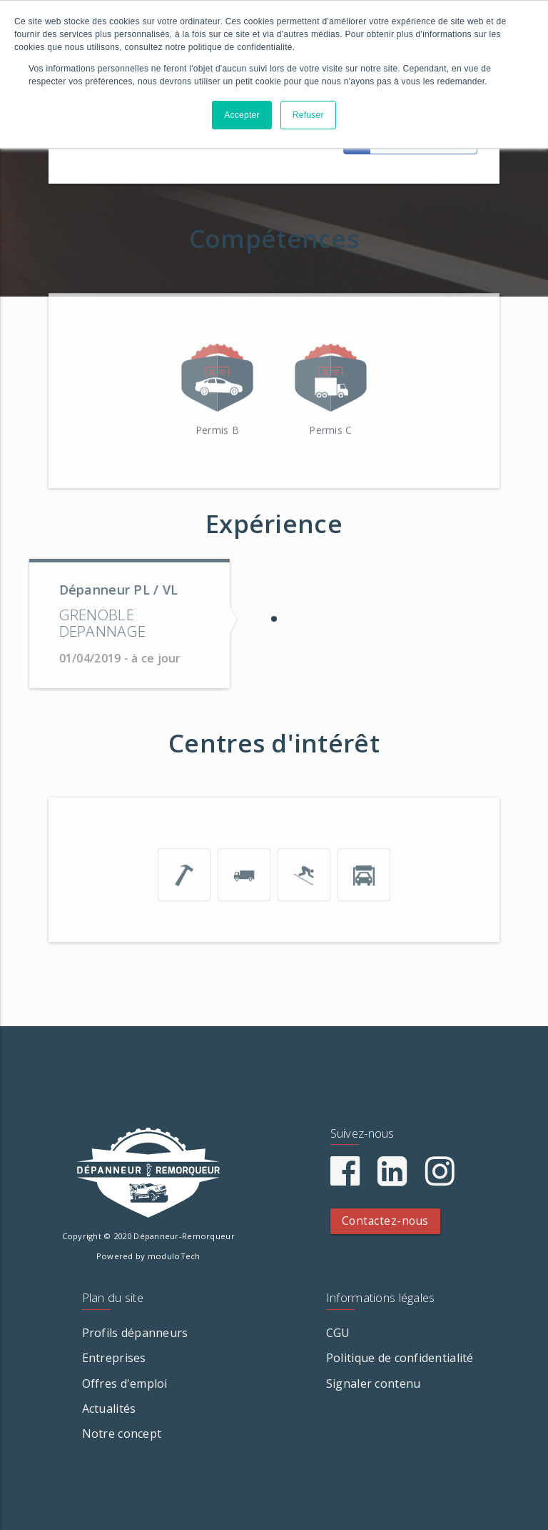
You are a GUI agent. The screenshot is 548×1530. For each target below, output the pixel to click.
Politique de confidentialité (400, 1358)
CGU (338, 1333)
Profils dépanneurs (135, 1333)
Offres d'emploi (125, 1383)
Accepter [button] (242, 115)
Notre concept (122, 1433)
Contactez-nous (385, 1220)
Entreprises (114, 1358)
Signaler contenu (373, 1383)
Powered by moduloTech (148, 1256)
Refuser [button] (308, 115)
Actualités (109, 1408)
